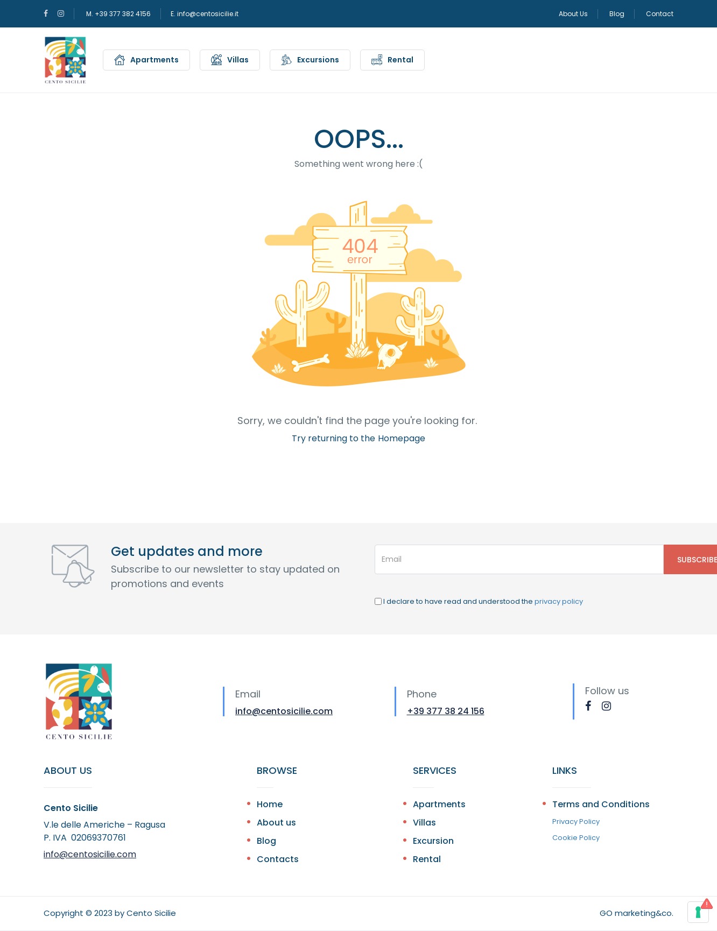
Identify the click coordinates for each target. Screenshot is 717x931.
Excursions (318, 59)
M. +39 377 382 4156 (118, 13)
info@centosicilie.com (284, 711)
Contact (659, 13)
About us (276, 822)
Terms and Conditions (601, 804)
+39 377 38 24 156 (445, 711)
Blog (616, 13)
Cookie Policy (576, 838)
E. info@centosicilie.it (204, 13)
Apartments (154, 59)
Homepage (401, 438)
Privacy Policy (576, 821)
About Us (573, 13)
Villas (238, 59)
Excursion (433, 841)
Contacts (278, 859)
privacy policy (559, 601)
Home (270, 804)
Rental (400, 59)
